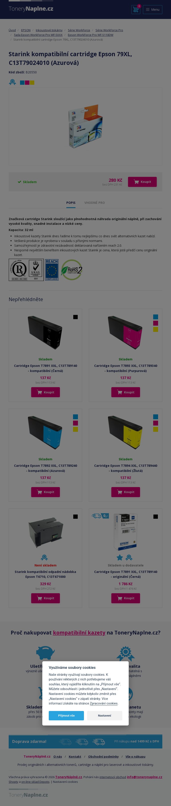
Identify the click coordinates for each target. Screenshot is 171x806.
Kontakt (75, 756)
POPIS (70, 202)
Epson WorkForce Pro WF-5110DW (90, 35)
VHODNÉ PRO (94, 202)
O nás (57, 756)
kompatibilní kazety (79, 632)
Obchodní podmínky (103, 756)
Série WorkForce (79, 30)
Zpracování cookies (104, 703)
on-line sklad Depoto (35, 782)
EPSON (26, 30)
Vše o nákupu (135, 756)
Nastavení (104, 715)
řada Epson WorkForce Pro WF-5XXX (38, 35)
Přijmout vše (66, 715)
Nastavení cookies (65, 782)
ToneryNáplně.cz (68, 777)
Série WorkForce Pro (109, 30)
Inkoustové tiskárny (49, 30)
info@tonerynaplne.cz (144, 777)
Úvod (12, 30)
